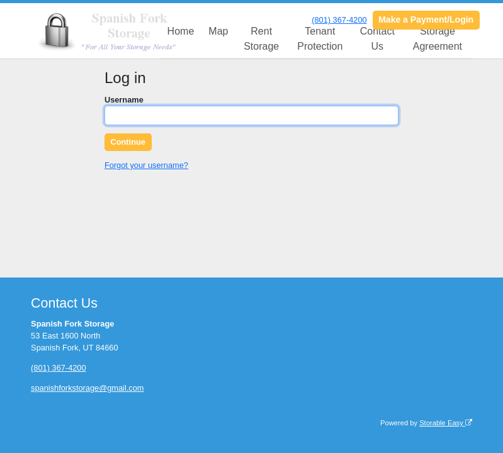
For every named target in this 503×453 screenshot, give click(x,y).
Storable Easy (445, 423)
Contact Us (377, 39)
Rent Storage (261, 39)
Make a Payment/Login (425, 19)
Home (181, 31)
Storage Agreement (437, 39)
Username (124, 99)
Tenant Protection (319, 39)
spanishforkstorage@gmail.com (87, 388)
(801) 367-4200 (339, 20)
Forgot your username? (146, 165)
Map (218, 31)
